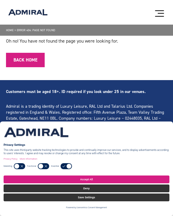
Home (9, 30)
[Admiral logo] (28, 12)
